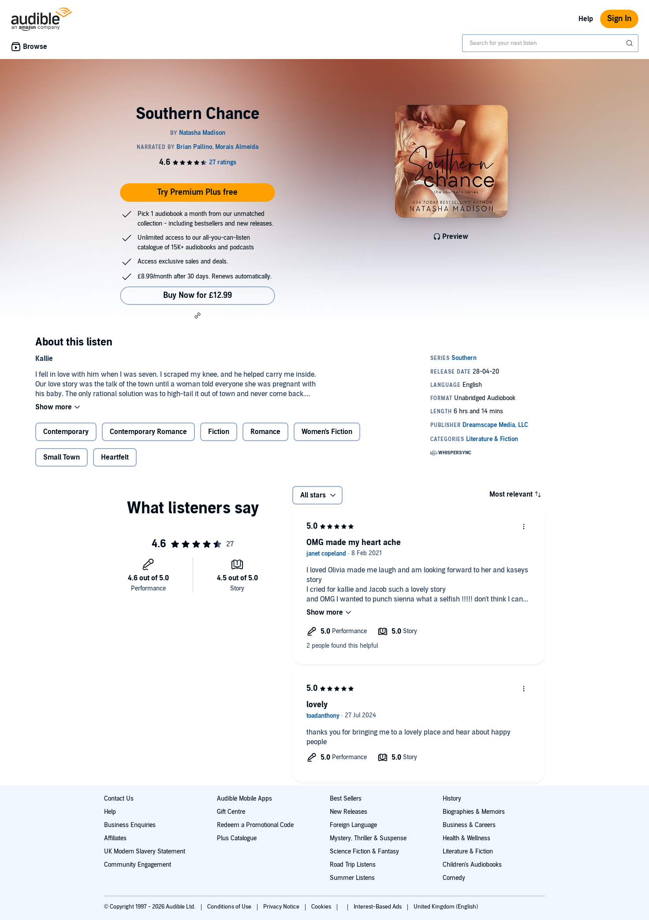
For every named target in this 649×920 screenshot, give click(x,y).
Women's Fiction (327, 431)
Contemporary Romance (148, 431)
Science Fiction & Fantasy (364, 851)
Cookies (321, 906)
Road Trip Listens (353, 864)
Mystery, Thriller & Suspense (368, 838)
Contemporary (66, 431)
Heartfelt (115, 457)
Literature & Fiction (468, 851)
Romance (265, 431)
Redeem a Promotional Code (255, 825)
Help (585, 19)
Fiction (218, 431)
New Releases (348, 812)
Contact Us (119, 798)
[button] (197, 315)
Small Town (61, 457)
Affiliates (115, 838)
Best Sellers (346, 798)
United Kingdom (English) (446, 906)
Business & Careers (469, 825)
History (452, 798)
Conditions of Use (230, 906)
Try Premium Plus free (197, 192)
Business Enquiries (130, 825)
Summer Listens (352, 878)
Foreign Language (353, 825)
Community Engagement (137, 864)
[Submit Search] (630, 43)
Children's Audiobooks (472, 864)
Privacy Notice (282, 906)
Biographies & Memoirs (474, 812)
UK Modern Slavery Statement (144, 851)
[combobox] (550, 43)
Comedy (454, 878)
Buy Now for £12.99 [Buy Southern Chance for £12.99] (197, 295)
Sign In (619, 18)
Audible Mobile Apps (244, 798)
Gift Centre (231, 812)
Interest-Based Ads (378, 906)
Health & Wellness (466, 838)
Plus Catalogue (237, 838)
